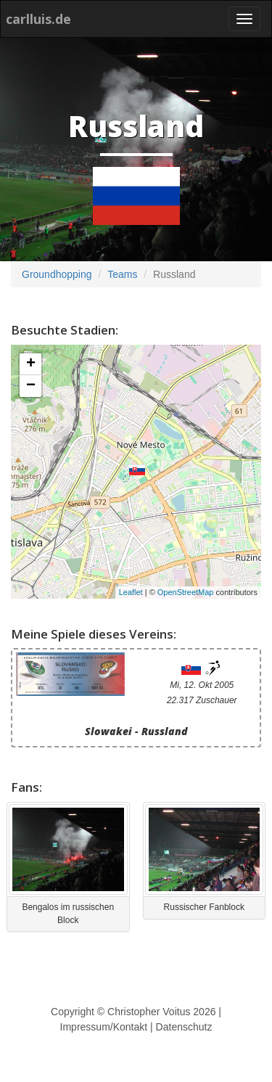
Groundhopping (57, 274)
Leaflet (131, 592)
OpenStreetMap (185, 592)
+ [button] (31, 364)
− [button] (31, 386)
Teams (122, 274)
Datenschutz (184, 1027)
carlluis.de (38, 19)
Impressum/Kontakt (104, 1027)
